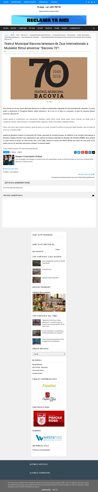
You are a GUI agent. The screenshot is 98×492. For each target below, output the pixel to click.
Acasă (6, 2)
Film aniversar (87, 51)
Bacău (13, 28)
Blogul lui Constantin (49, 7)
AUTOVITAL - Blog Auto (40, 362)
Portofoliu (43, 2)
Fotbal (32, 28)
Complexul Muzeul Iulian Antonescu (57, 51)
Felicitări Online (37, 368)
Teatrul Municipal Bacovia (12, 37)
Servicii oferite (30, 2)
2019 (37, 51)
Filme (57, 28)
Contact (54, 2)
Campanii (23, 28)
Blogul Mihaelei (37, 359)
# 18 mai (13, 152)
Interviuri (7, 33)
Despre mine (16, 2)
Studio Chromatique (10, 54)
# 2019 (20, 152)
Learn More (46, 490)
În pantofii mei (46, 264)
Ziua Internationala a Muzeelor (30, 37)
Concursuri (20, 33)
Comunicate (75, 28)
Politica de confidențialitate (41, 444)
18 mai (33, 51)
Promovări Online (38, 365)
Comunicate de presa (75, 51)
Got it (55, 490)
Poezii (64, 28)
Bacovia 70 (43, 51)
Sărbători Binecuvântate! (50, 272)
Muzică (49, 28)
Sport (40, 28)
